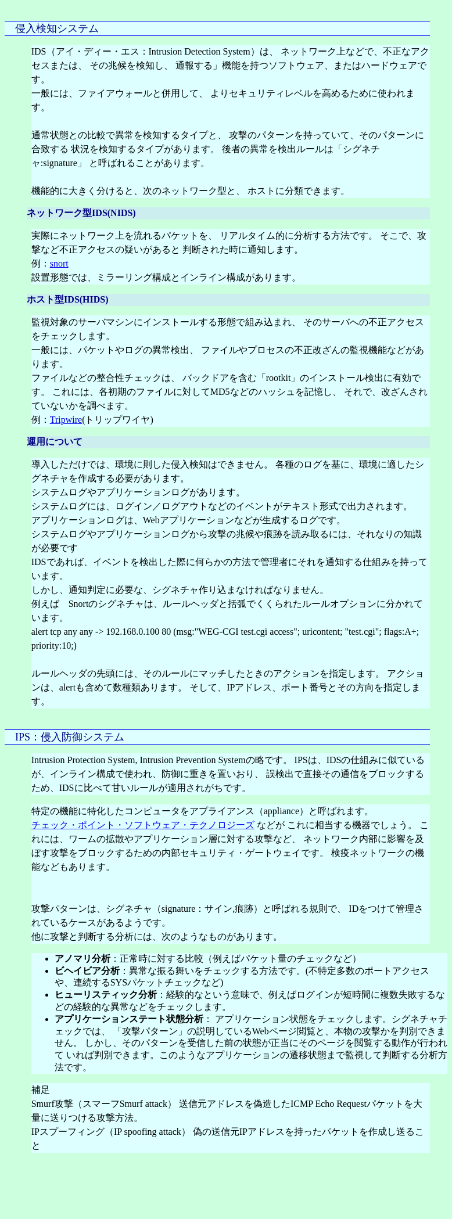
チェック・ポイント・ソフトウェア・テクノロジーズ (142, 825)
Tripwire (66, 420)
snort (59, 263)
